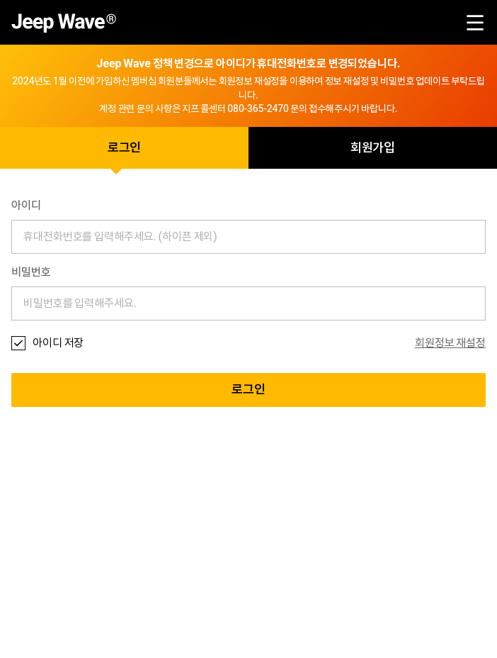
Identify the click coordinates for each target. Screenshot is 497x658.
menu (475, 22)
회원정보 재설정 (450, 343)
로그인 (125, 147)
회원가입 (373, 147)
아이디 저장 (58, 343)
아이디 (26, 205)
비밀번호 (31, 272)
